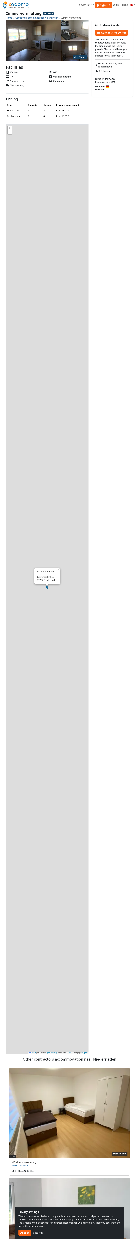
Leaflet (32, 1053)
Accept (24, 1233)
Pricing (124, 4)
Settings (38, 1233)
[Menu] (132, 4)
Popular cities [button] (85, 4)
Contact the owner (111, 32)
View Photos (79, 57)
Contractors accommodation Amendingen (36, 17)
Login (116, 4)
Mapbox (85, 1053)
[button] (47, 587)
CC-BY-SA (70, 1053)
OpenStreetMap (51, 1053)
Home (9, 17)
